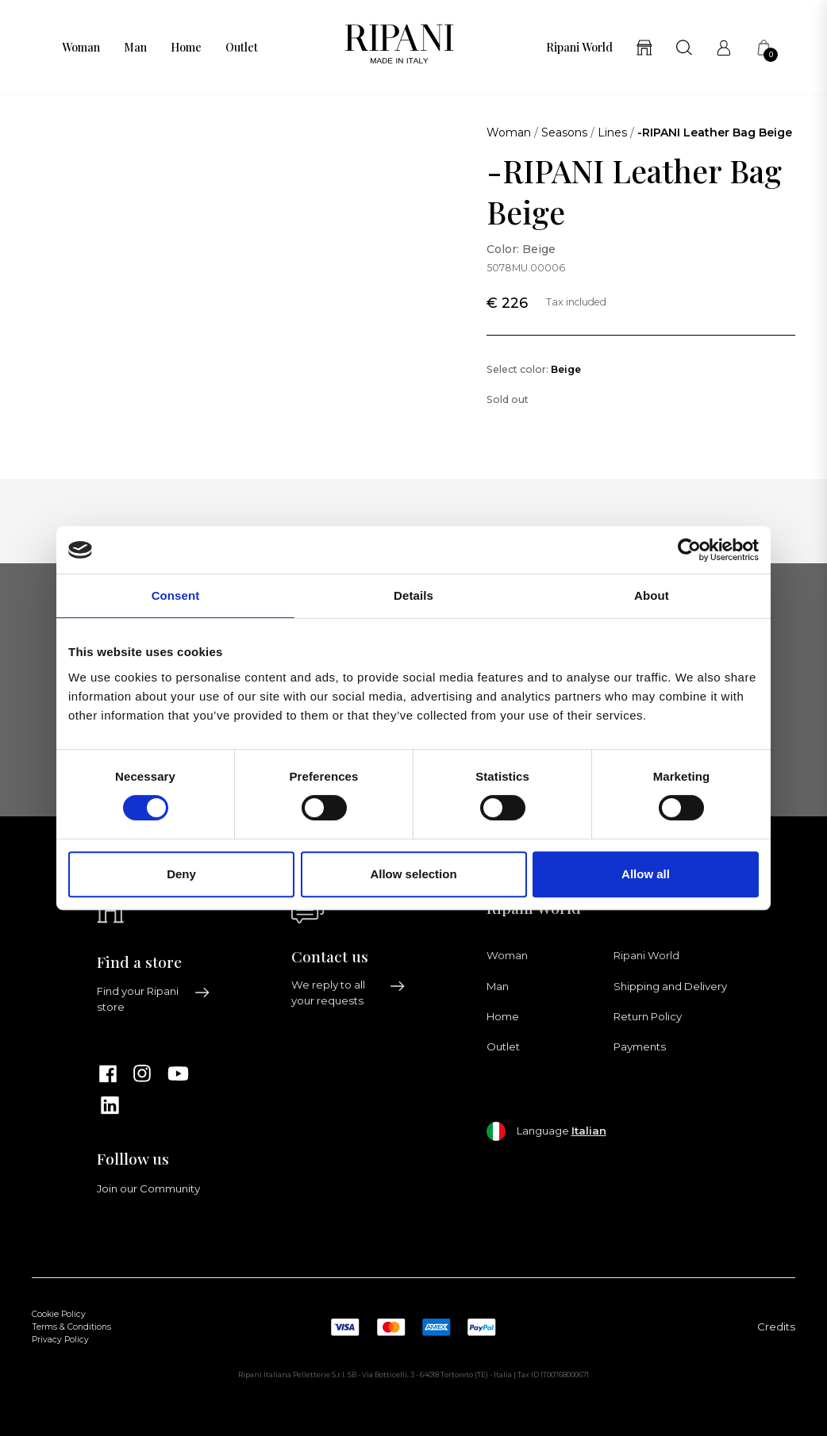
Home (186, 47)
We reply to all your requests (348, 992)
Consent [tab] (176, 595)
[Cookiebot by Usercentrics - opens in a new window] (689, 550)
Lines (612, 132)
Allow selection (413, 874)
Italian (588, 1130)
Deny (181, 874)
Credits (776, 1326)
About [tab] (651, 595)
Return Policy (648, 1016)
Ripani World (579, 47)
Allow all (645, 874)
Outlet (241, 47)
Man (135, 47)
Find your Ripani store (154, 999)
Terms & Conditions (71, 1327)
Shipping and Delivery (670, 986)
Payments (640, 1046)
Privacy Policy (60, 1339)
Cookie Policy (59, 1314)
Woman (81, 47)
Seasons (564, 132)
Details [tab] (413, 595)
